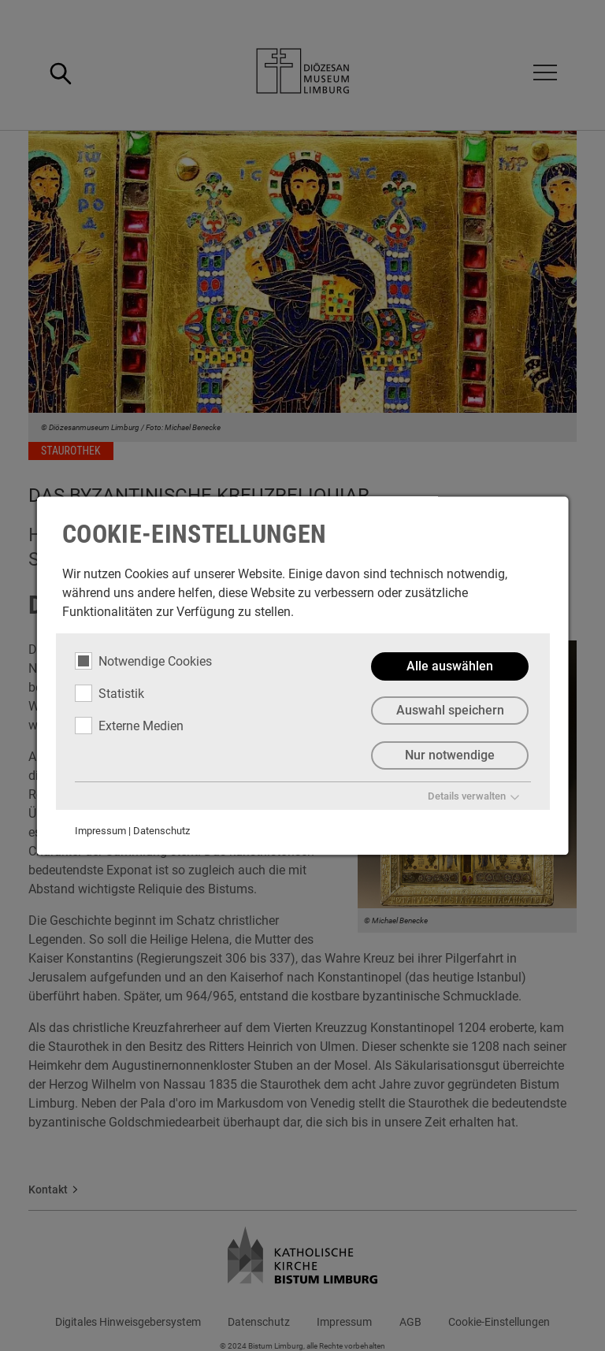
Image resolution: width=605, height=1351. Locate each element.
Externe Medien (129, 725)
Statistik (109, 693)
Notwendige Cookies (143, 661)
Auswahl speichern (449, 710)
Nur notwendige (450, 755)
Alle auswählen (449, 666)
